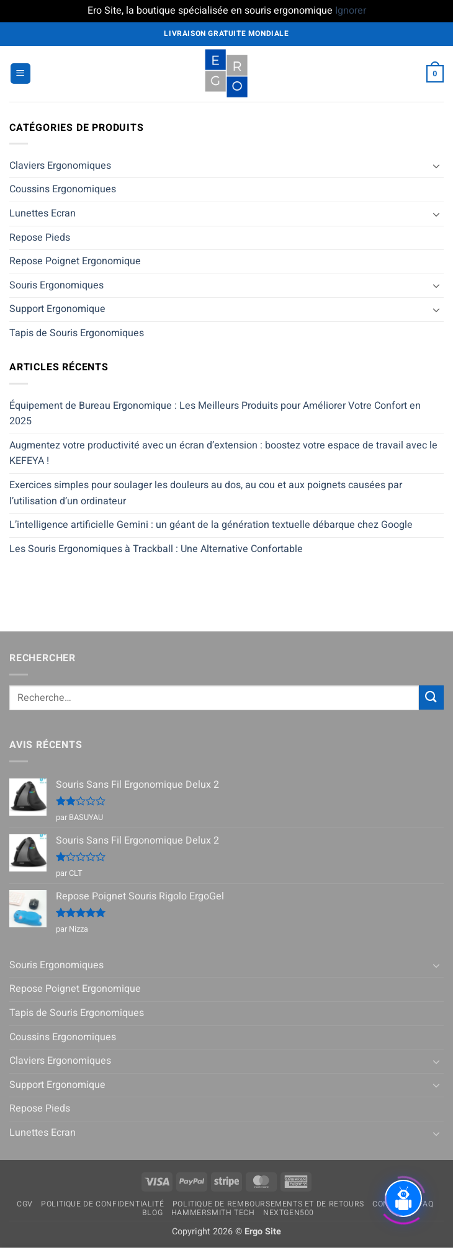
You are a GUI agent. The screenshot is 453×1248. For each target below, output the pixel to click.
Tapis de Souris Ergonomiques (76, 333)
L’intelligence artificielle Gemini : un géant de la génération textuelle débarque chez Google (211, 524)
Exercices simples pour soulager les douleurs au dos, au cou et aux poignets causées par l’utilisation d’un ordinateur (205, 493)
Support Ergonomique (57, 308)
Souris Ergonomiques (56, 285)
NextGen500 (288, 1212)
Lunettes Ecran (42, 213)
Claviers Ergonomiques (60, 165)
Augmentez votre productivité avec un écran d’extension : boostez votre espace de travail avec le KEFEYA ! (223, 453)
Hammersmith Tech (213, 1212)
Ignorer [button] (350, 10)
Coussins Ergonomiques (62, 189)
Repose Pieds (39, 237)
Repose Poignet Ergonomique (75, 261)
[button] (20, 73)
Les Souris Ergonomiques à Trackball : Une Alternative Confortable (156, 549)
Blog (152, 1212)
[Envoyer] (431, 697)
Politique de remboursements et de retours (268, 1204)
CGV (25, 1204)
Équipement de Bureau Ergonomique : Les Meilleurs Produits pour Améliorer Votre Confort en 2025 (215, 413)
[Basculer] (436, 165)
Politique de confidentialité (102, 1204)
